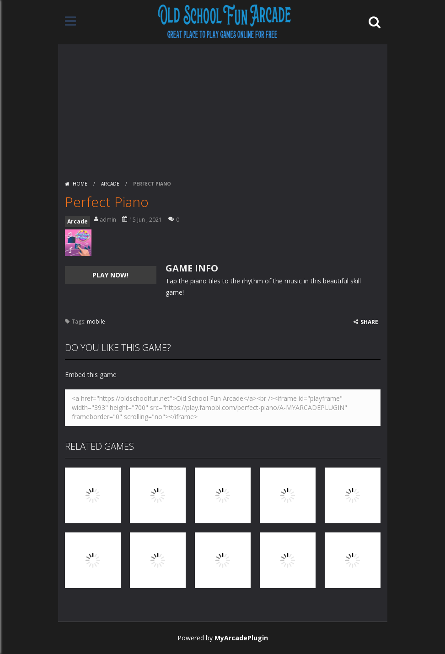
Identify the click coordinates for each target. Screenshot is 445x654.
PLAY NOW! (110, 275)
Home (80, 184)
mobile (96, 321)
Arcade (110, 184)
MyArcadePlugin (241, 637)
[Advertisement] (223, 108)
